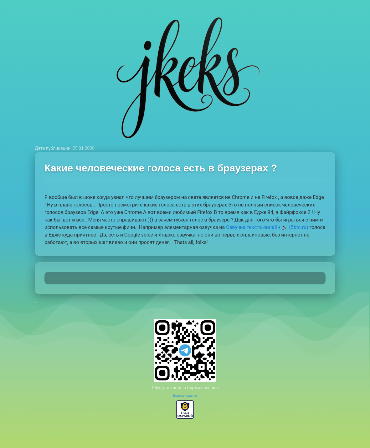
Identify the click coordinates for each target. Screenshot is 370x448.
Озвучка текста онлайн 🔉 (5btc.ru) (267, 227)
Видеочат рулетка (185, 395)
